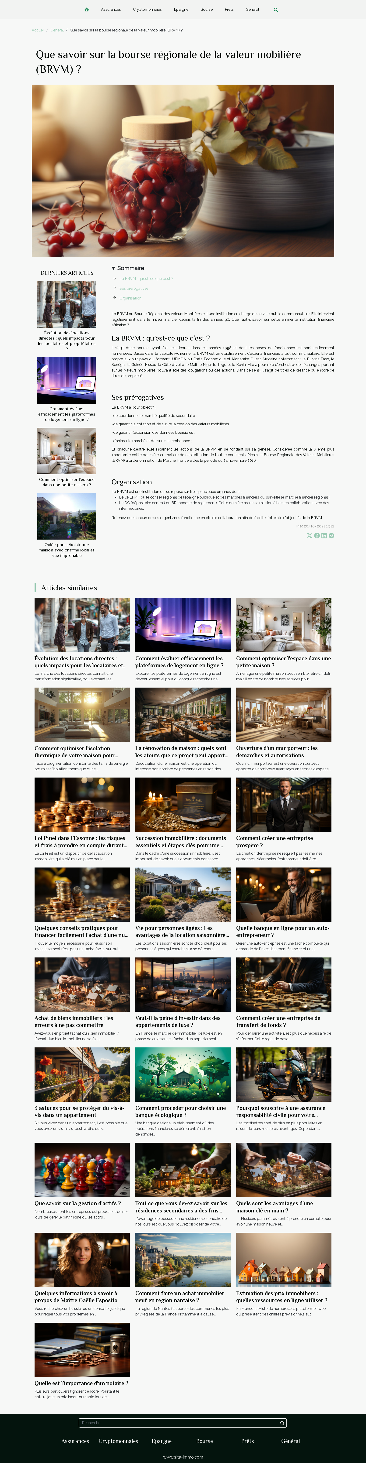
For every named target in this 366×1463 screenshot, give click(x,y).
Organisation (130, 298)
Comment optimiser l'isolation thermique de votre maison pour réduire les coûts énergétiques (75, 755)
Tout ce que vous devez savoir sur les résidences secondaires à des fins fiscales (181, 1210)
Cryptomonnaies (147, 9)
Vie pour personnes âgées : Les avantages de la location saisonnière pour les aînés (180, 935)
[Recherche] (183, 1423)
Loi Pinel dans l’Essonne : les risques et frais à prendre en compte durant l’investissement (80, 845)
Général (252, 9)
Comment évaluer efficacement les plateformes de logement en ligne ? (66, 414)
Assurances (111, 9)
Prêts (229, 9)
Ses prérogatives (134, 288)
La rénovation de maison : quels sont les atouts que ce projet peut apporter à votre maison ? (182, 755)
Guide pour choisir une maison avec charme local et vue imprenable (66, 550)
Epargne (181, 9)
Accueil (38, 30)
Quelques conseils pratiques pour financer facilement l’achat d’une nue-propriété (82, 935)
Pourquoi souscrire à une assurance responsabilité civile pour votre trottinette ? (280, 1115)
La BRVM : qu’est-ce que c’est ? (146, 278)
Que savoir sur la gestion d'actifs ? (78, 1203)
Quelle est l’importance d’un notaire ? (81, 1383)
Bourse (207, 9)
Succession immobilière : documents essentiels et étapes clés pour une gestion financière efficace (180, 845)
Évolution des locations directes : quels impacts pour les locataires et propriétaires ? (79, 665)
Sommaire (130, 268)
